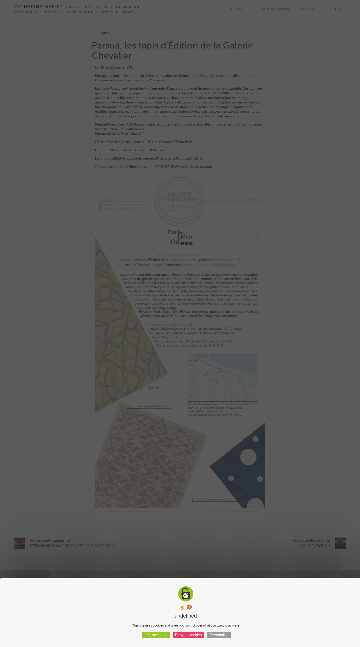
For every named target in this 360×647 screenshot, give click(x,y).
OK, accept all (156, 635)
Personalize (219, 635)
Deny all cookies (188, 635)
